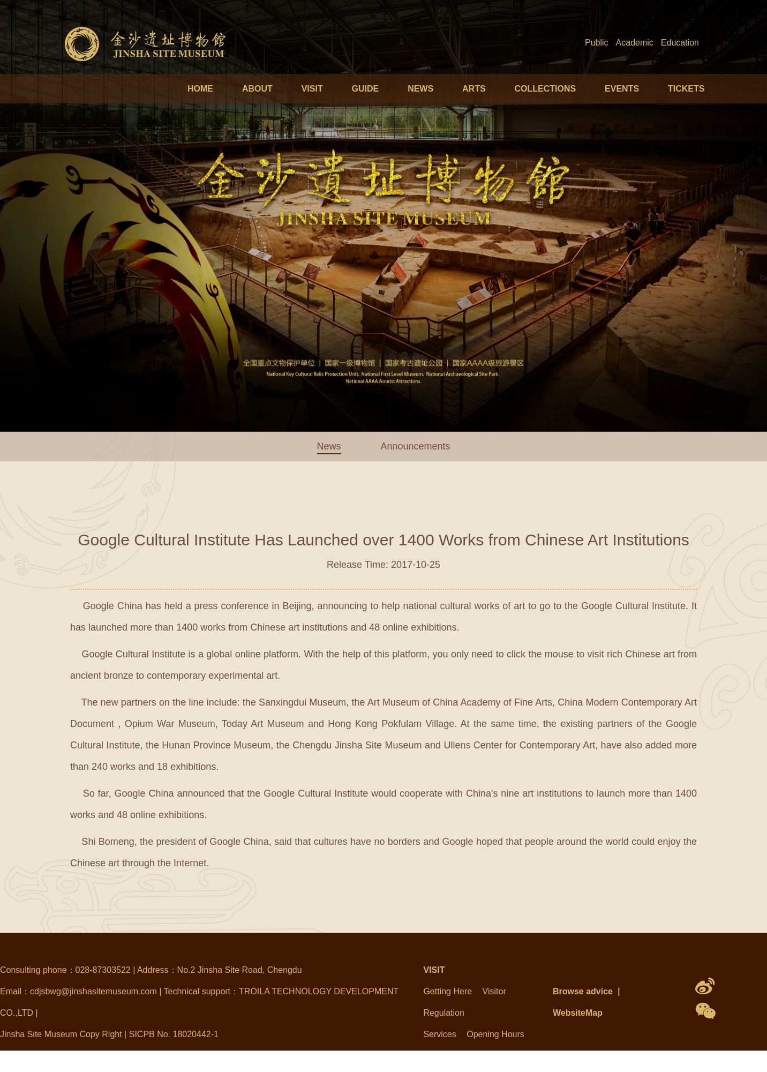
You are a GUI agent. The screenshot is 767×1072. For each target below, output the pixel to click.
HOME (200, 88)
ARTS (474, 88)
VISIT (312, 88)
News (329, 446)
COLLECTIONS (545, 88)
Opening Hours (495, 1034)
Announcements (415, 446)
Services (439, 1034)
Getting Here (447, 991)
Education (680, 42)
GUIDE (365, 88)
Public (596, 42)
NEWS (420, 88)
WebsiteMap (578, 1012)
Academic (634, 42)
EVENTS (622, 88)
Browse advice (583, 991)
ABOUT (257, 88)
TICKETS (686, 88)
